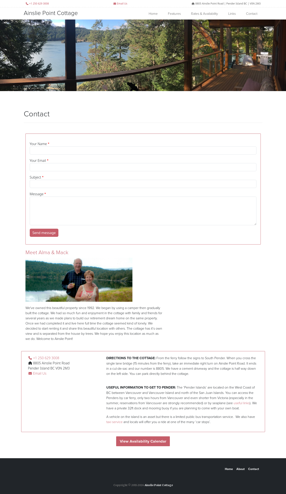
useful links (242, 403)
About (240, 469)
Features (174, 13)
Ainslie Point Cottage (51, 13)
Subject (35, 177)
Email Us (120, 3)
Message (37, 194)
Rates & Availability (204, 13)
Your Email (38, 160)
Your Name (38, 143)
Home (153, 13)
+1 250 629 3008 (43, 358)
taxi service (114, 421)
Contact (251, 13)
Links (232, 13)
